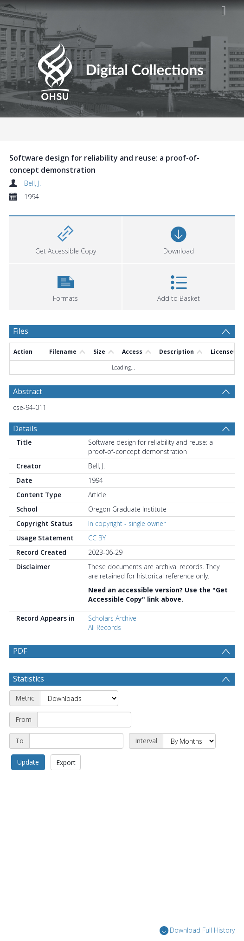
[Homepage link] (121, 68)
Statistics (28, 679)
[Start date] (84, 719)
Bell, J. (32, 183)
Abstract (27, 391)
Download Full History (197, 931)
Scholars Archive (112, 618)
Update (28, 762)
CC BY (97, 537)
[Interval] (189, 741)
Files (20, 331)
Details (25, 428)
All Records (104, 627)
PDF (20, 651)
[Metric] (79, 698)
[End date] (76, 741)
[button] (65, 286)
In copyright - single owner (127, 523)
